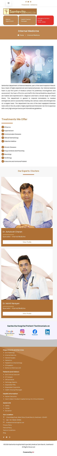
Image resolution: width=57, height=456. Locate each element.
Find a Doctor (26, 5)
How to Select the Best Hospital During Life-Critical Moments (24, 399)
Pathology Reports (11, 382)
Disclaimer (8, 411)
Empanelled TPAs (10, 385)
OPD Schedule (9, 379)
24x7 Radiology (10, 353)
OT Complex (9, 377)
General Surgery (10, 358)
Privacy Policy (7, 425)
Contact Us (33, 5)
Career (7, 408)
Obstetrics (8, 360)
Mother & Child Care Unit (13, 368)
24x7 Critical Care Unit (12, 374)
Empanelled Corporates (12, 387)
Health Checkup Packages (13, 390)
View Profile (27, 242)
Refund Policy (7, 428)
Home (20, 35)
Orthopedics (9, 365)
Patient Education (11, 396)
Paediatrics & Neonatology (13, 363)
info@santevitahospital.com (15, 422)
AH (33, 452)
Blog (4, 433)
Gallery (7, 406)
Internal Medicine (10, 355)
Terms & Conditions (9, 430)
